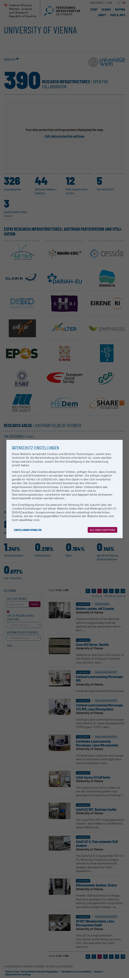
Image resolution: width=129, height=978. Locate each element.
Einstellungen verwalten (27, 529)
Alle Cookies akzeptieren (102, 529)
